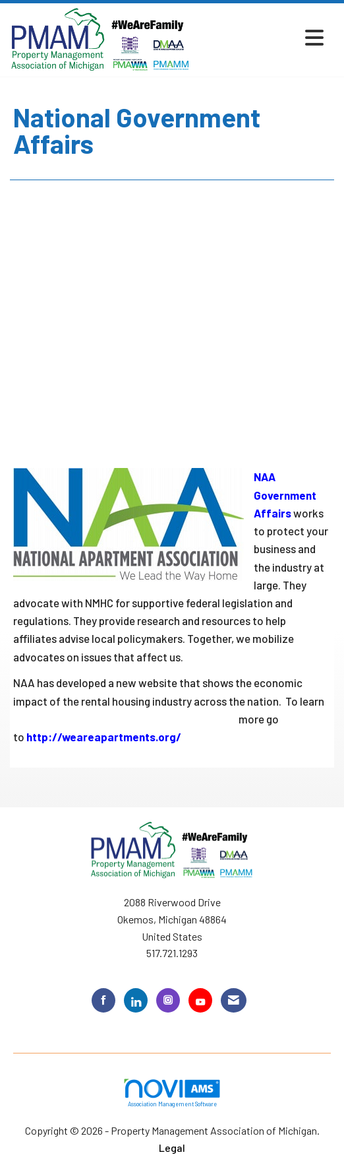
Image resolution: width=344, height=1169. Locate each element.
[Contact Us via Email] (233, 1000)
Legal (172, 1147)
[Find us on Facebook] (103, 1000)
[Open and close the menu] (261, 37)
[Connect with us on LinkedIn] (136, 1000)
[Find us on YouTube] (200, 1000)
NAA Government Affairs (285, 494)
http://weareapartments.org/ (103, 736)
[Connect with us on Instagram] (168, 1000)
